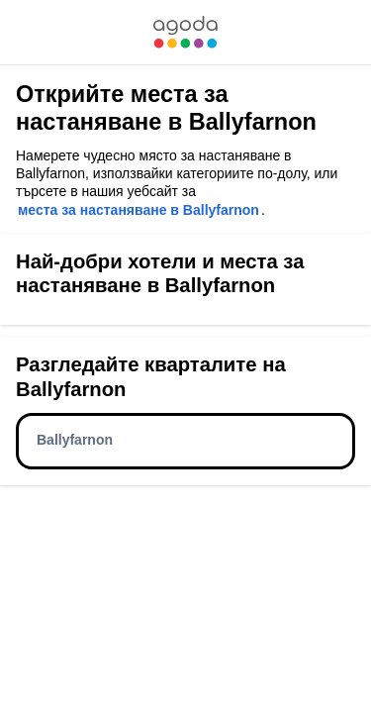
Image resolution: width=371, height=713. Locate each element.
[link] (185, 32)
